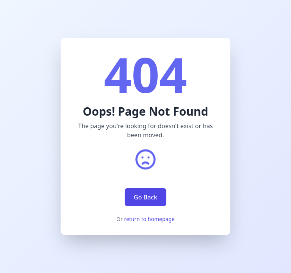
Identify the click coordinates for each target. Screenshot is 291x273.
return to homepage (149, 219)
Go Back (145, 197)
